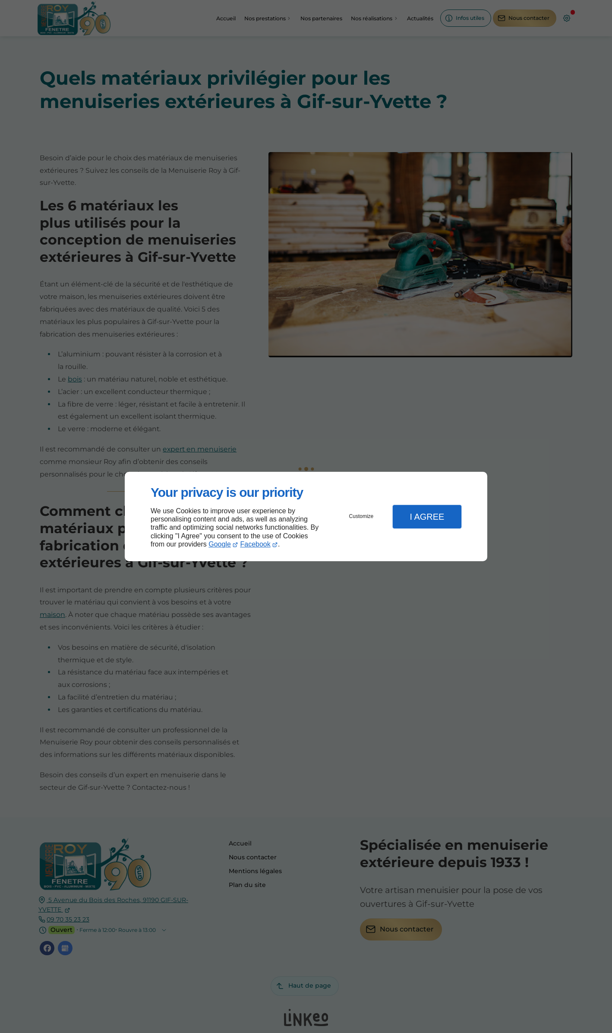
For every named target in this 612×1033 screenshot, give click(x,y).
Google (219, 544)
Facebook (255, 544)
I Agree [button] (427, 516)
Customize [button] (361, 516)
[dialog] (306, 516)
